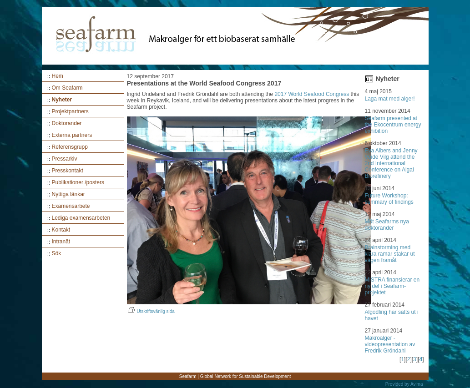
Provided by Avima (404, 384)
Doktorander (67, 123)
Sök (56, 253)
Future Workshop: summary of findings (389, 198)
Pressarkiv (64, 159)
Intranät (61, 241)
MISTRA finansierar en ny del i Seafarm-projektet (392, 286)
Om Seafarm (67, 88)
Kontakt (61, 230)
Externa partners (72, 135)
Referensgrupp (70, 147)
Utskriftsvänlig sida (151, 311)
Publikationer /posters (78, 182)
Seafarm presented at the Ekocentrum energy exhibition (393, 124)
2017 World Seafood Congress (311, 94)
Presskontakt (67, 170)
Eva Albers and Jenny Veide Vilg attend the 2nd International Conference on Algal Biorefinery (391, 163)
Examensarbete (71, 206)
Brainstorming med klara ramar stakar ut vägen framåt (390, 253)
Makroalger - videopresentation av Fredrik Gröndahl (390, 344)
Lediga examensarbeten (81, 218)
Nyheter (62, 99)
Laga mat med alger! (390, 99)
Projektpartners (70, 111)
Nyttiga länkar (68, 194)
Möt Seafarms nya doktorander (387, 224)
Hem (57, 76)
